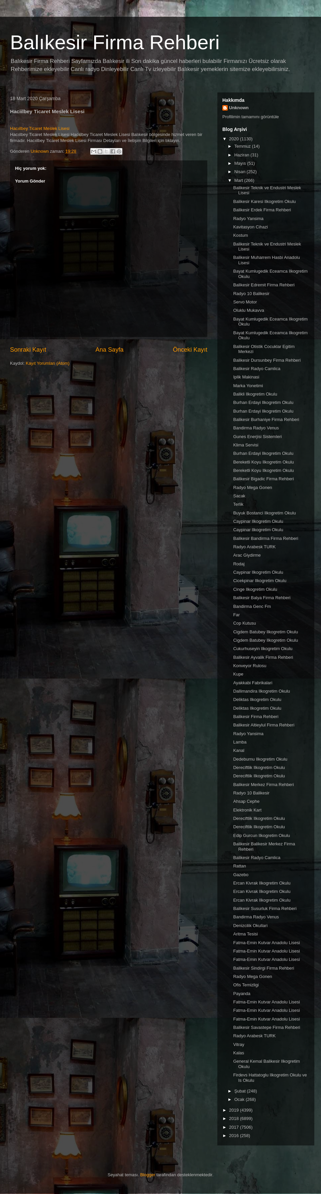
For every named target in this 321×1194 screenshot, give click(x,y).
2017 (234, 1127)
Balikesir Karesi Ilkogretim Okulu (264, 201)
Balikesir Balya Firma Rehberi (261, 597)
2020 (234, 138)
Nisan (240, 171)
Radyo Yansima (248, 218)
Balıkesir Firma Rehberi (115, 42)
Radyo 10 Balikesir (251, 293)
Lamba (239, 742)
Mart (239, 180)
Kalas (238, 1052)
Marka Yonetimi (248, 385)
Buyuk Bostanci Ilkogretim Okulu (264, 512)
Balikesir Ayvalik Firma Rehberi (263, 657)
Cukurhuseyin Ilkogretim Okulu (262, 648)
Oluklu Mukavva (248, 310)
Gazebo (240, 874)
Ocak (240, 1099)
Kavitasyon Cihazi (250, 226)
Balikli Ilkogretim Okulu (255, 394)
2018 (234, 1118)
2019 (234, 1110)
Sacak (239, 495)
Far (236, 614)
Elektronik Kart (247, 810)
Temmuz (243, 146)
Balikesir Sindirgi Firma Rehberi (263, 968)
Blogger (147, 1174)
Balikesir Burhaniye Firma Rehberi (266, 419)
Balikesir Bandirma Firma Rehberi (265, 538)
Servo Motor (245, 301)
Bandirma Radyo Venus (256, 427)
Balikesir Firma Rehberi (255, 716)
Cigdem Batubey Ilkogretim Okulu (265, 631)
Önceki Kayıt (190, 349)
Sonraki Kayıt (28, 349)
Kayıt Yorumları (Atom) (48, 363)
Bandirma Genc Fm (252, 606)
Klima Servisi (245, 444)
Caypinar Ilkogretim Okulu (258, 521)
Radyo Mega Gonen (252, 487)
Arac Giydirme (246, 555)
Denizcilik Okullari (250, 925)
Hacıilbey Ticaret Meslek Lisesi (40, 128)
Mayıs (240, 163)
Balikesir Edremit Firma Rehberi (264, 284)
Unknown (239, 107)
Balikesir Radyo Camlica (256, 368)
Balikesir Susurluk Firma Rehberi (264, 908)
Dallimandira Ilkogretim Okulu (261, 691)
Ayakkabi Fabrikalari (252, 682)
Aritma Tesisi (245, 933)
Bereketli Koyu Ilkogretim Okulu (263, 462)
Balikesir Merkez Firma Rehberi (263, 784)
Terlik (238, 504)
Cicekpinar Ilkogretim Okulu (259, 580)
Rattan (239, 865)
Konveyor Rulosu (249, 665)
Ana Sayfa (110, 349)
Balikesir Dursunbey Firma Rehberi (267, 360)
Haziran (242, 154)
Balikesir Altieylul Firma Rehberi (263, 724)
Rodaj (238, 563)
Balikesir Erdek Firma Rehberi (262, 209)
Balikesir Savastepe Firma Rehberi (266, 1027)
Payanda (241, 993)
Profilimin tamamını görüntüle (250, 116)
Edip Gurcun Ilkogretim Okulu (261, 835)
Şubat (240, 1091)
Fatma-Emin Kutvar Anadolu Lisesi (266, 942)
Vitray (238, 1044)
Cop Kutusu (244, 623)
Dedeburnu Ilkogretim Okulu (260, 759)
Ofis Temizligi (245, 984)
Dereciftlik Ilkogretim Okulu (259, 767)
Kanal (238, 750)
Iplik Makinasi (246, 376)
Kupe (238, 674)
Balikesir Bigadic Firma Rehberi (263, 478)
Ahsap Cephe (246, 801)
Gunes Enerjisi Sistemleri (257, 436)
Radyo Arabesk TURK (254, 546)
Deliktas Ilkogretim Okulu (257, 699)
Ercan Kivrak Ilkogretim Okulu (261, 883)
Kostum (240, 235)
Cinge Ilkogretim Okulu (255, 589)
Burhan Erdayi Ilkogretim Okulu (263, 402)
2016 (234, 1135)
